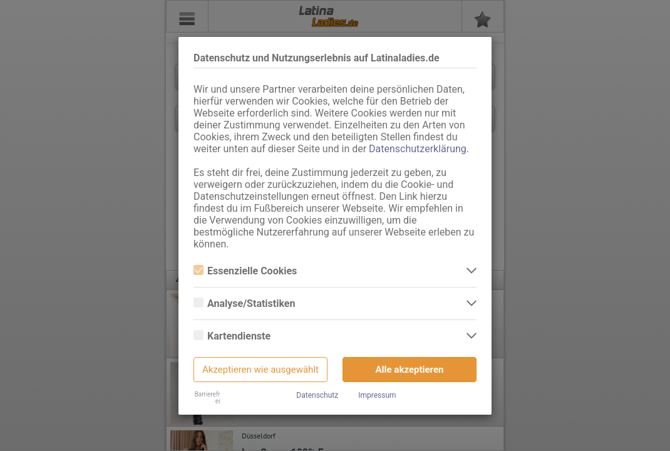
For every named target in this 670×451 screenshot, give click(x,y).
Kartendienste (232, 336)
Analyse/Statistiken (244, 303)
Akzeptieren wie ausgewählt (260, 369)
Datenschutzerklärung (417, 149)
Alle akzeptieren (410, 369)
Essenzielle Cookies (245, 271)
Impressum (377, 395)
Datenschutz (317, 395)
